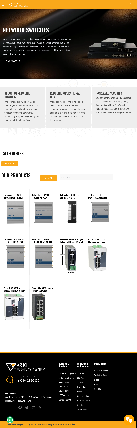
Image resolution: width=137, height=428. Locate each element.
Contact (97, 389)
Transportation (83, 396)
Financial (80, 382)
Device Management (67, 373)
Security (80, 405)
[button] (48, 178)
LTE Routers (64, 395)
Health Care (82, 387)
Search (129, 4)
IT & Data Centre (83, 400)
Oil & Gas (80, 378)
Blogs (96, 380)
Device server (64, 391)
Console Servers (65, 400)
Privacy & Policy (101, 370)
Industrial (80, 373)
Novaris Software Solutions (64, 424)
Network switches (66, 378)
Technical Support (101, 375)
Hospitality (81, 391)
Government (82, 409)
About (96, 384)
